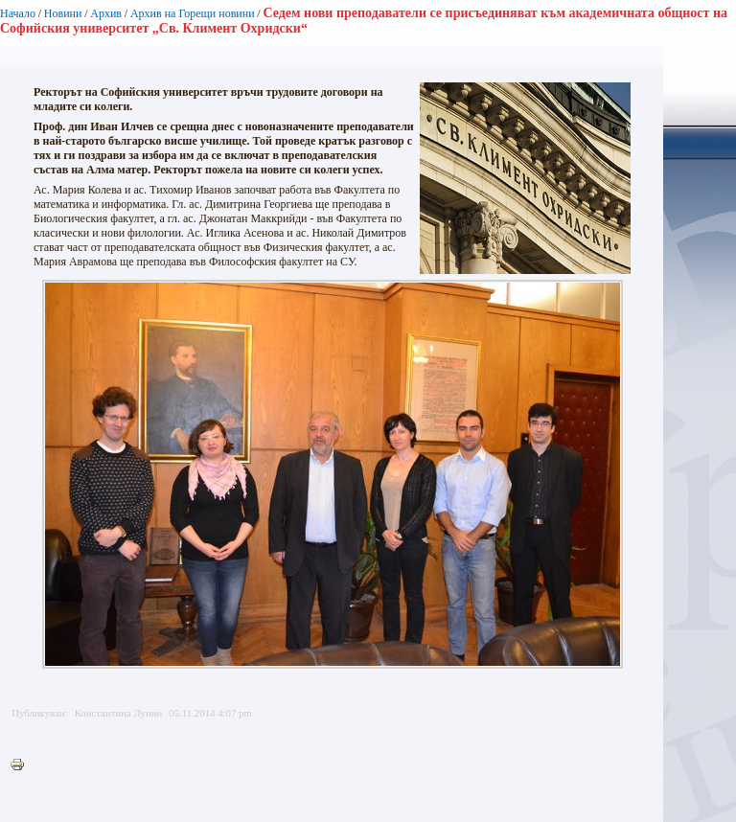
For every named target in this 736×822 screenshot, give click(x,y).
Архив (106, 13)
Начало (17, 13)
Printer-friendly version (22, 765)
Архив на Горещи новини (192, 13)
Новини (63, 13)
